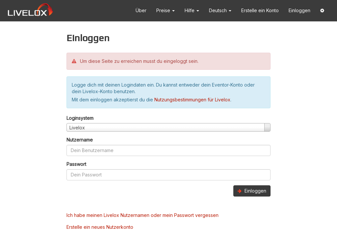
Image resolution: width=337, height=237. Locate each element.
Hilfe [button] (192, 10)
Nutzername (79, 140)
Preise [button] (165, 10)
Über (141, 10)
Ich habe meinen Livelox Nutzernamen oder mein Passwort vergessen (142, 215)
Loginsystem (79, 118)
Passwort (76, 164)
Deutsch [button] (220, 10)
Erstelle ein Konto (260, 10)
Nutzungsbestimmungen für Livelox (192, 99)
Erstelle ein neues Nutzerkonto (99, 227)
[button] (322, 10)
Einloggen (299, 10)
